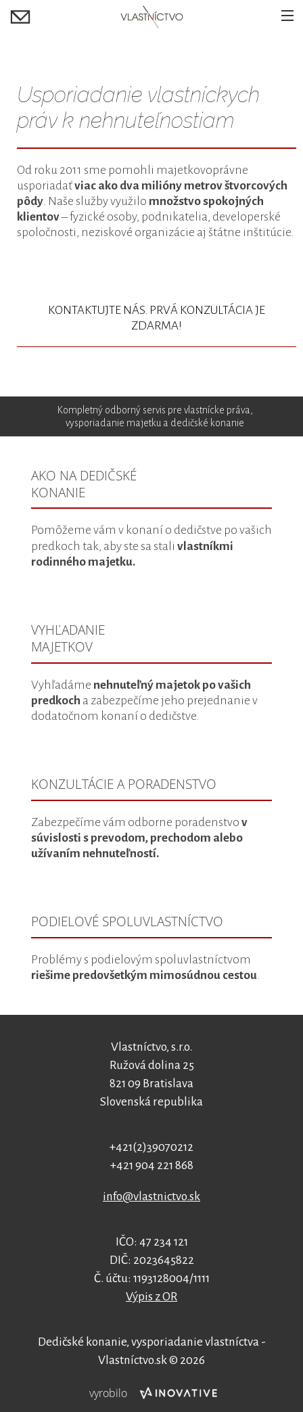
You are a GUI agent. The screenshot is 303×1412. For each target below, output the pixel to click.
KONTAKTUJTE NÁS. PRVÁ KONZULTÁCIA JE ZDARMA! (156, 318)
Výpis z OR (151, 1296)
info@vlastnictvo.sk (151, 1196)
